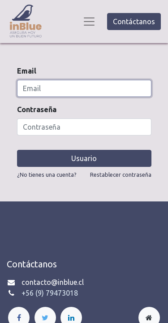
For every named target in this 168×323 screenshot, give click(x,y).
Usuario (84, 158)
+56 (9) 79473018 (50, 293)
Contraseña (36, 109)
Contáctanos (134, 21)
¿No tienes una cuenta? (47, 174)
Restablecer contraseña (120, 174)
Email (26, 71)
